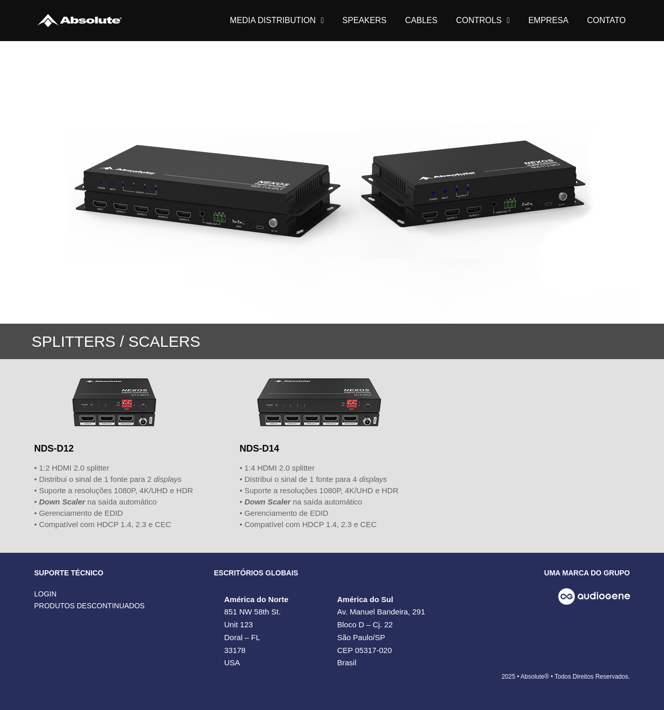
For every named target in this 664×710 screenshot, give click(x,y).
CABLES (421, 20)
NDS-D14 (259, 448)
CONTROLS (483, 20)
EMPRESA (548, 20)
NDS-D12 (54, 448)
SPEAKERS (365, 20)
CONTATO (606, 20)
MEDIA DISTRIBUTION (277, 20)
